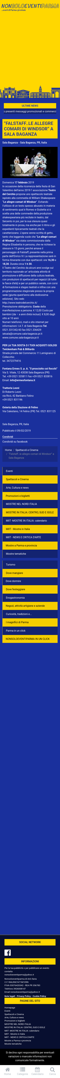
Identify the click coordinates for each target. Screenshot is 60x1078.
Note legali (9, 996)
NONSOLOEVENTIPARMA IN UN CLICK (28, 638)
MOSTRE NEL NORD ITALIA (21, 504)
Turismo (10, 564)
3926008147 (19, 988)
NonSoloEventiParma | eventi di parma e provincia (30, 9)
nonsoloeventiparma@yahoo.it (19, 974)
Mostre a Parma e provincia (21, 545)
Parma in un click (15, 630)
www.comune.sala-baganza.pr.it (20, 337)
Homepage (9, 1007)
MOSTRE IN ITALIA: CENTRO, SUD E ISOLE (30, 512)
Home (7, 1071)
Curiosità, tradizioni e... (19, 614)
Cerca (52, 1071)
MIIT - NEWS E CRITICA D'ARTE (23, 537)
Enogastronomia (15, 597)
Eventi (9, 471)
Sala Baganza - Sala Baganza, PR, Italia (24, 142)
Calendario (37, 1071)
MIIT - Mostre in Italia (18, 529)
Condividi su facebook (15, 441)
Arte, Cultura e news (17, 487)
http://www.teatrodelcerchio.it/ (19, 302)
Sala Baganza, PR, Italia (15, 424)
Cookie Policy (39, 996)
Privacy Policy (24, 996)
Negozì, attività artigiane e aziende (25, 605)
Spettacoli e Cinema (17, 479)
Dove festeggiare (15, 589)
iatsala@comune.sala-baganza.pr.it (22, 333)
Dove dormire (13, 581)
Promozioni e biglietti (18, 495)
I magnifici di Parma (17, 622)
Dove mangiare (14, 573)
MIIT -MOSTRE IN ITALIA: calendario (26, 520)
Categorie (22, 1071)
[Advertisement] (30, 50)
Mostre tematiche (16, 553)
